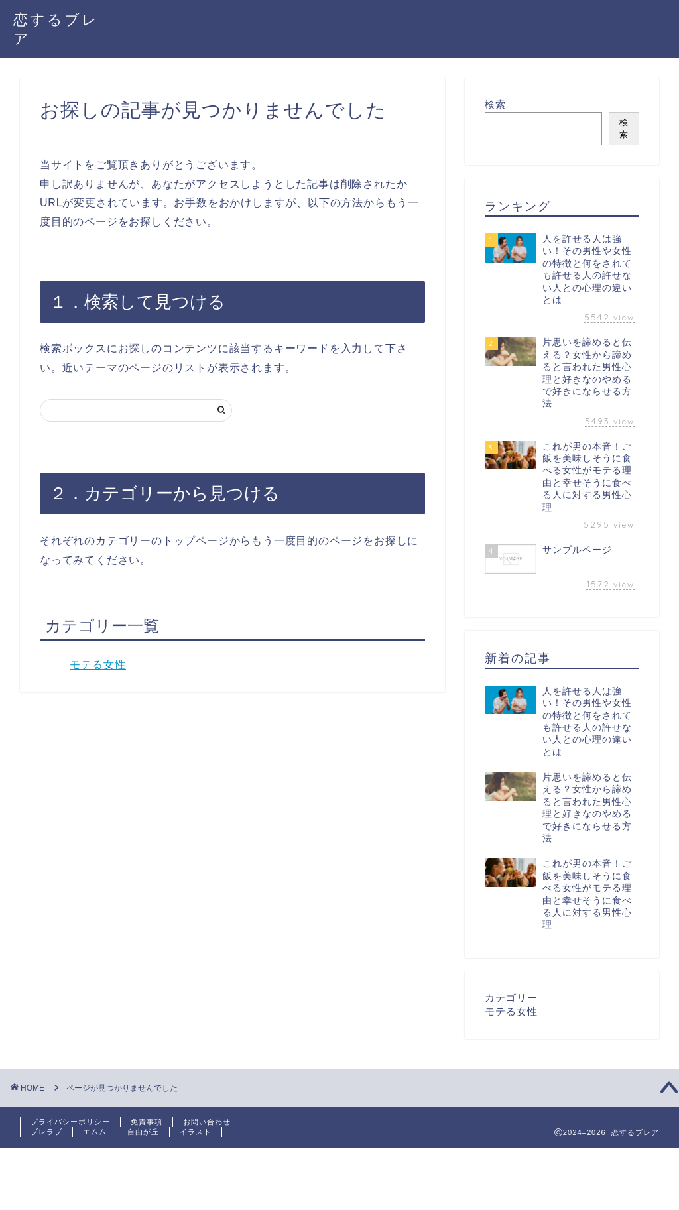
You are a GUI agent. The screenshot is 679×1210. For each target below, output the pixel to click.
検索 (495, 104)
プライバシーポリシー (70, 1122)
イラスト (196, 1132)
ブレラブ (46, 1132)
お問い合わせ (207, 1122)
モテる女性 (98, 664)
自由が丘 (143, 1132)
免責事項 (146, 1122)
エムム (95, 1132)
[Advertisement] (241, 1177)
